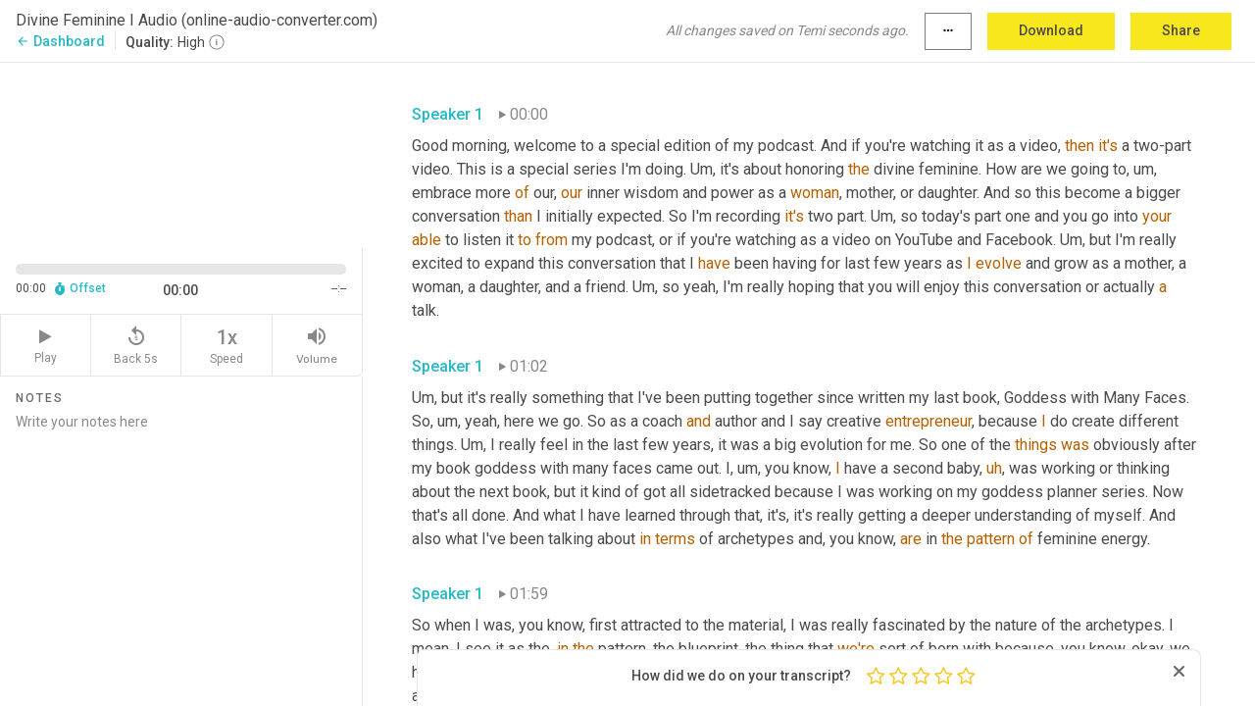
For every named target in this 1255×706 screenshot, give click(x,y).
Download (1051, 30)
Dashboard (60, 41)
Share (1181, 30)
